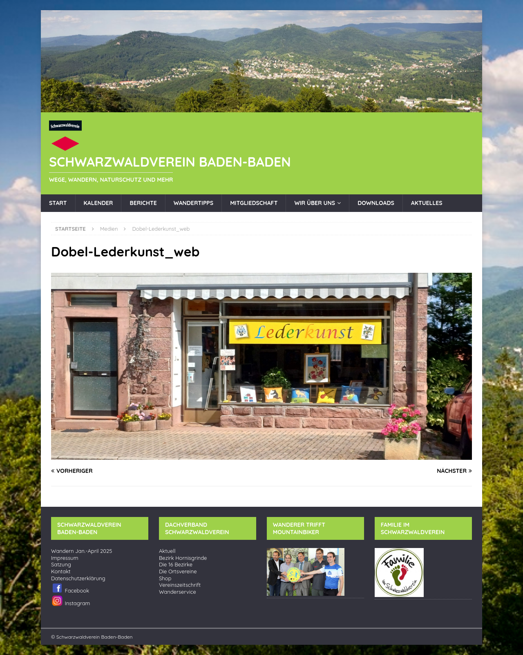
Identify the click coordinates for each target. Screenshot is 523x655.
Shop (165, 578)
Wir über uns (314, 203)
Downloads (376, 203)
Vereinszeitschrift (180, 585)
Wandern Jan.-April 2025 (81, 551)
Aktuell (167, 551)
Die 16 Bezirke (175, 564)
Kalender (98, 203)
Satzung (61, 564)
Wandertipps (193, 203)
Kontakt (61, 571)
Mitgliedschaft (253, 203)
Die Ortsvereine (178, 571)
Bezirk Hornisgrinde (183, 558)
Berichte (143, 203)
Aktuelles (427, 203)
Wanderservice (177, 592)
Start (58, 203)
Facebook (70, 588)
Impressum (64, 558)
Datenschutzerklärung (78, 578)
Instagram (70, 601)
